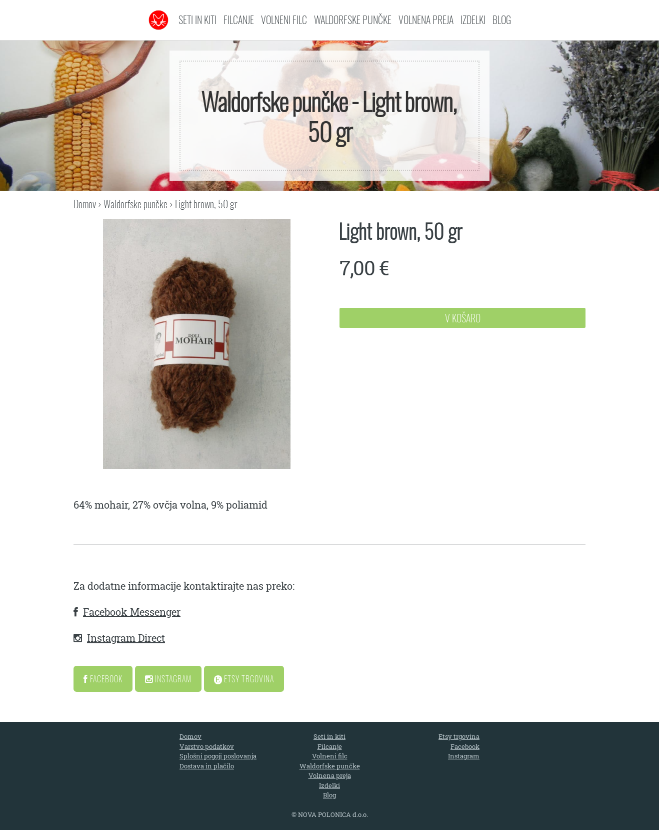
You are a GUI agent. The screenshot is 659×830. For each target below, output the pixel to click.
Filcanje (239, 19)
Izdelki (473, 19)
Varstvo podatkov (207, 746)
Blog (501, 19)
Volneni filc (284, 19)
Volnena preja (426, 19)
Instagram (168, 679)
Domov (85, 203)
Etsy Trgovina (244, 679)
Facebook (103, 679)
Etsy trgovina (459, 736)
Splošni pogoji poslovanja (218, 755)
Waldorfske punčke (353, 19)
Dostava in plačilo (207, 765)
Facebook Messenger (131, 611)
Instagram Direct (126, 637)
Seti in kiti (197, 19)
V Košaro (462, 317)
